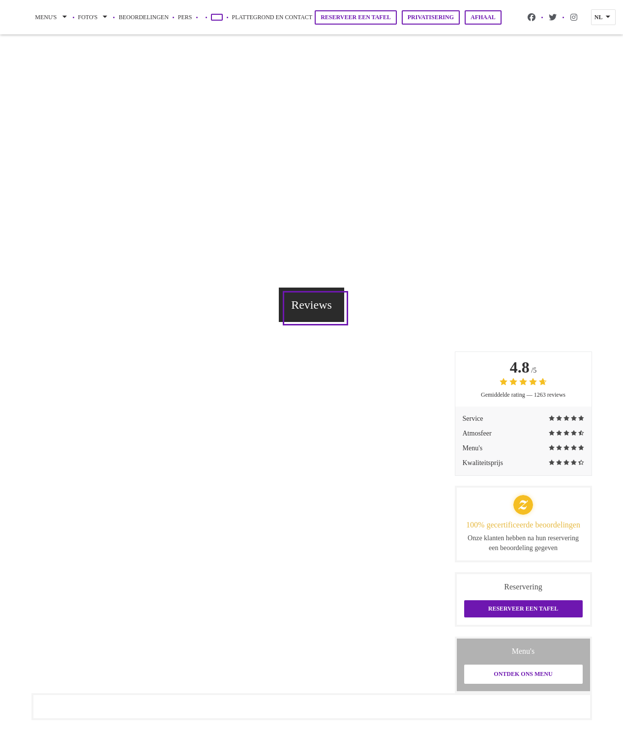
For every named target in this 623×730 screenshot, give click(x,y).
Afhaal (483, 17)
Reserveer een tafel (356, 17)
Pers (185, 17)
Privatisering (431, 17)
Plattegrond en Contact (272, 17)
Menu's (51, 17)
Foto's (94, 17)
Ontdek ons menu (523, 674)
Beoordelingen (143, 17)
